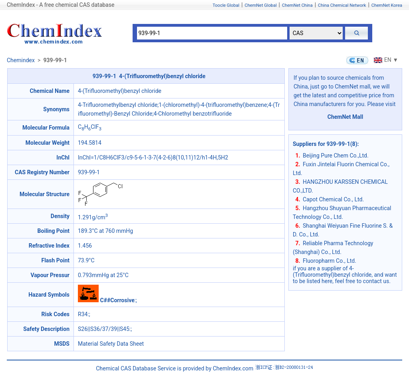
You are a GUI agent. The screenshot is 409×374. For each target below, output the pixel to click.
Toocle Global (225, 5)
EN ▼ (385, 60)
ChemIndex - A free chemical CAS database (60, 5)
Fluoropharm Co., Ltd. (329, 261)
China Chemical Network (342, 5)
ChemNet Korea (386, 5)
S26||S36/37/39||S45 (103, 329)
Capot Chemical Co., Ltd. (333, 199)
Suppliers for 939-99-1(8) (325, 144)
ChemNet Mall (345, 117)
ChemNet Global (261, 5)
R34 (82, 314)
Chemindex (21, 60)
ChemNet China (297, 5)
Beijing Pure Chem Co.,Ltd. (336, 155)
